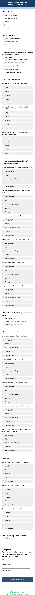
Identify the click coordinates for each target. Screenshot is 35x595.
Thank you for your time (17, 568)
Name (3, 544)
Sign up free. (27, 582)
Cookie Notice (20, 588)
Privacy (13, 588)
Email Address (6, 550)
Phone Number (6, 555)
